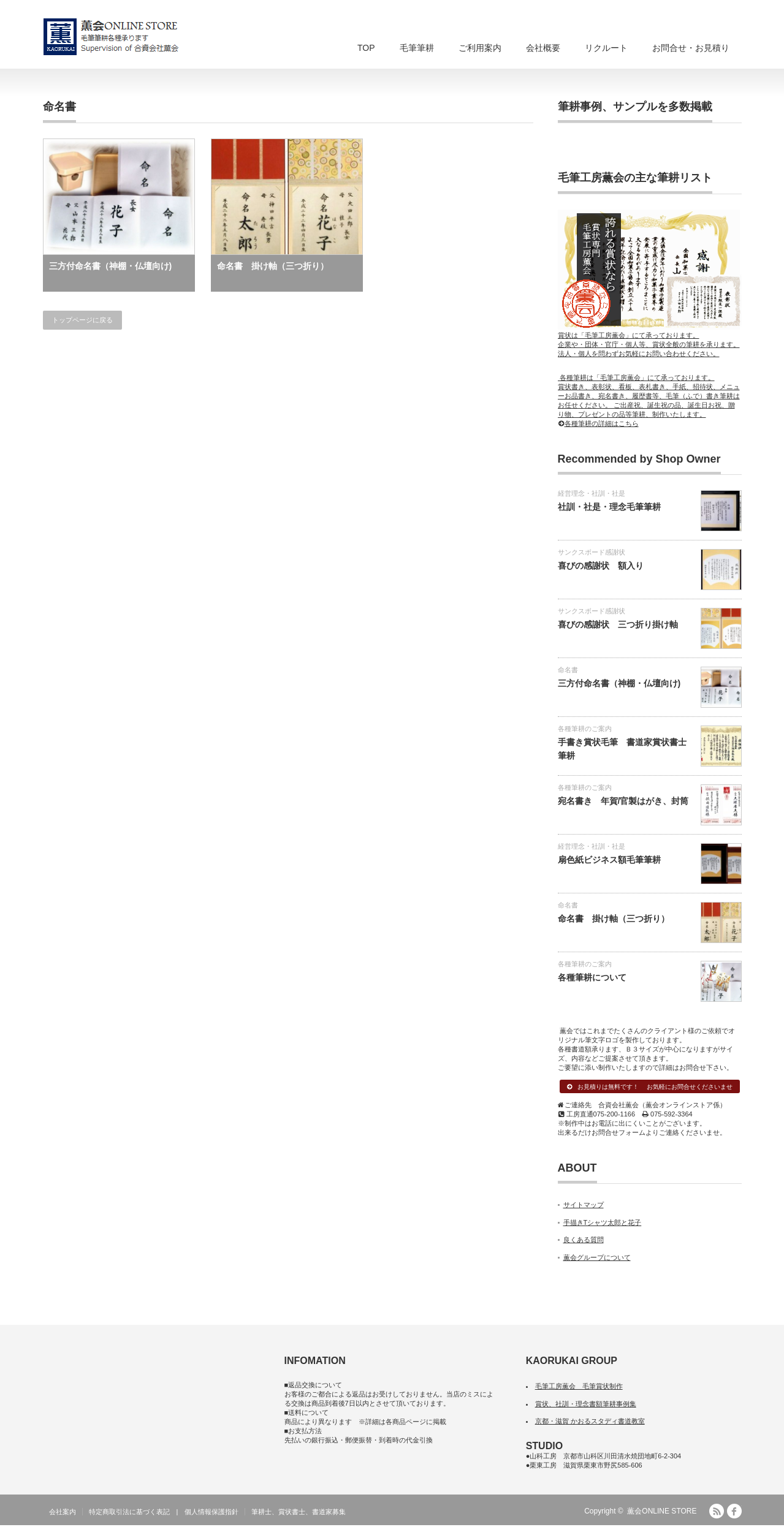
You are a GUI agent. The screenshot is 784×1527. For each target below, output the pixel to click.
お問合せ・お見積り (690, 48)
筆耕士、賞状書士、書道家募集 (298, 1513)
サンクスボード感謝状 (591, 552)
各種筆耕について (592, 977)
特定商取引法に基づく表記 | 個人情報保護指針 (164, 1513)
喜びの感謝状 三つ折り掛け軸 (618, 624)
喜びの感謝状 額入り (601, 565)
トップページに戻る (82, 320)
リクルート (606, 48)
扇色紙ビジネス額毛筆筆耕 (609, 860)
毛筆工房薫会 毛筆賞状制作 (579, 1388)
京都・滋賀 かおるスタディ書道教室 (590, 1423)
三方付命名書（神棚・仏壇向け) (110, 266)
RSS (716, 1513)
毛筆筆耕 (417, 48)
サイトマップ (583, 1206)
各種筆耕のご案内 (585, 728)
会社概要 (543, 48)
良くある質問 (583, 1241)
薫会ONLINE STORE (661, 1513)
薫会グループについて (597, 1259)
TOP (366, 48)
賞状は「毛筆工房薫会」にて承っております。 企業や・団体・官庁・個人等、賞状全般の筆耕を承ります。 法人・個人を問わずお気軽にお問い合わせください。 (650, 340)
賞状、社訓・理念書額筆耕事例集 (585, 1405)
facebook (734, 1513)
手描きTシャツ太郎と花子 (602, 1224)
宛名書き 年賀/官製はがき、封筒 (623, 801)
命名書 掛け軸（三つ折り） (273, 266)
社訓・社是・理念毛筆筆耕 (609, 507)
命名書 (568, 669)
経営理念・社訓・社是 (591, 493)
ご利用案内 (480, 48)
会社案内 (62, 1513)
